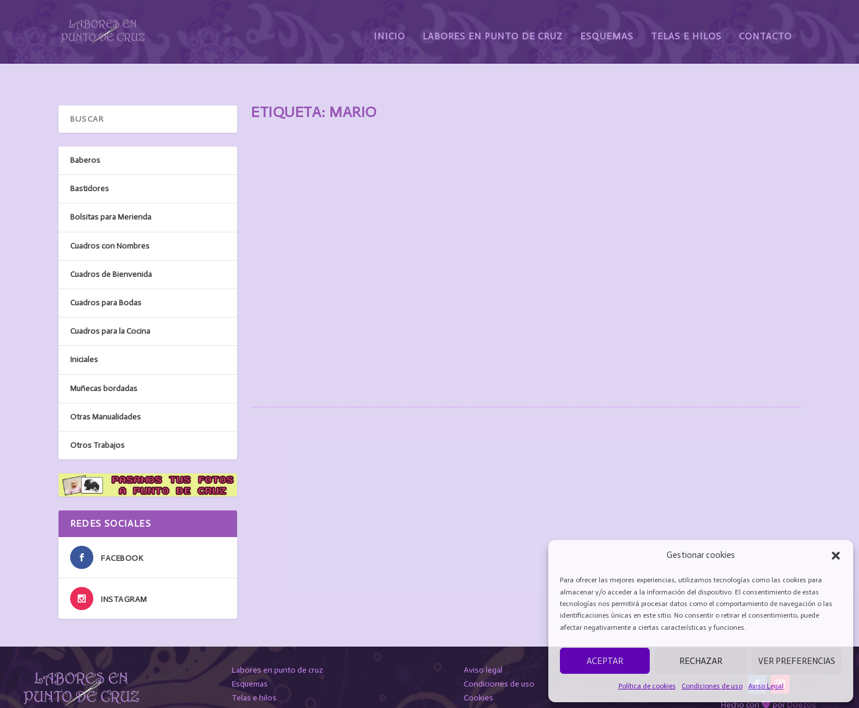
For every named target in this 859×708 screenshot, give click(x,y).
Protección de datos (500, 684)
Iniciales (84, 332)
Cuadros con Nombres (443, 251)
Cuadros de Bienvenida (111, 246)
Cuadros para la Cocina (110, 303)
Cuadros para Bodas (105, 275)
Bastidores (89, 161)
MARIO (278, 233)
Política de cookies (647, 686)
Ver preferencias (796, 661)
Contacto (765, 27)
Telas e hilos (254, 670)
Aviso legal (483, 642)
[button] (836, 555)
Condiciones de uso (712, 686)
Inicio (389, 27)
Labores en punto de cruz (277, 642)
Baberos (85, 132)
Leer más (287, 323)
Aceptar (605, 661)
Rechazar (700, 661)
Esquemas (607, 27)
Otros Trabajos (97, 417)
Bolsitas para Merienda (110, 189)
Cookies (478, 670)
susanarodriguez (332, 251)
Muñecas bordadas (103, 360)
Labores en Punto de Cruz (493, 27)
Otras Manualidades (105, 389)
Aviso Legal (766, 686)
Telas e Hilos (686, 27)
